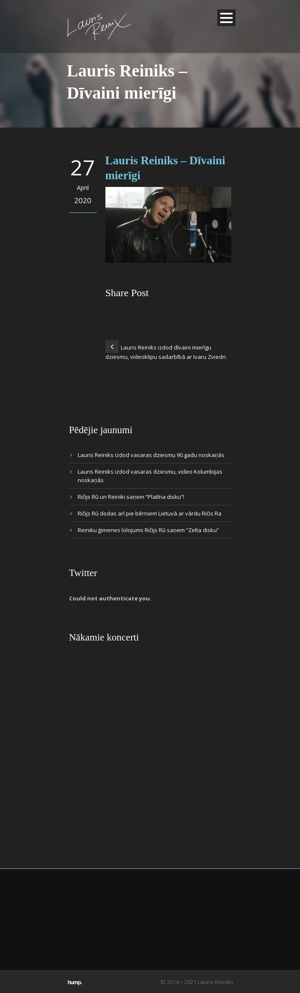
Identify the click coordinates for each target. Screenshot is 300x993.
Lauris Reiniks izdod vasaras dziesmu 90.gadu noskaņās (151, 455)
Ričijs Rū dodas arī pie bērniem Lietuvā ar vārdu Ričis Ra (149, 513)
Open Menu (226, 17)
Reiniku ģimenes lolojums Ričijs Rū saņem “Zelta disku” (148, 530)
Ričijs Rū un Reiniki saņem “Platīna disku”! (131, 497)
